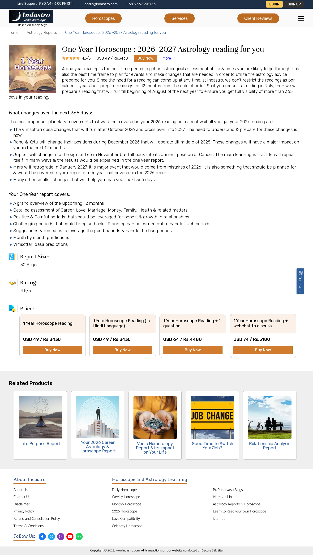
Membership (222, 497)
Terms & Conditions (28, 526)
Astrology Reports (42, 32)
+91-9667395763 (141, 4)
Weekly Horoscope (126, 497)
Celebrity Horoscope (127, 526)
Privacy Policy (23, 511)
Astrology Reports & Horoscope (237, 504)
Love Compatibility (126, 519)
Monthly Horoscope (126, 504)
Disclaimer (21, 504)
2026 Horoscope (124, 511)
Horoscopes (103, 18)
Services (179, 18)
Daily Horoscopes (125, 490)
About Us (20, 490)
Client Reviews (258, 18)
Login (274, 4)
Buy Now (145, 58)
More (169, 58)
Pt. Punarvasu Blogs (228, 490)
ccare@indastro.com (101, 4)
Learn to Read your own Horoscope (239, 511)
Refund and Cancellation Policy (36, 519)
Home (13, 32)
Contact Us (21, 497)
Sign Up (294, 4)
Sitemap (219, 519)
